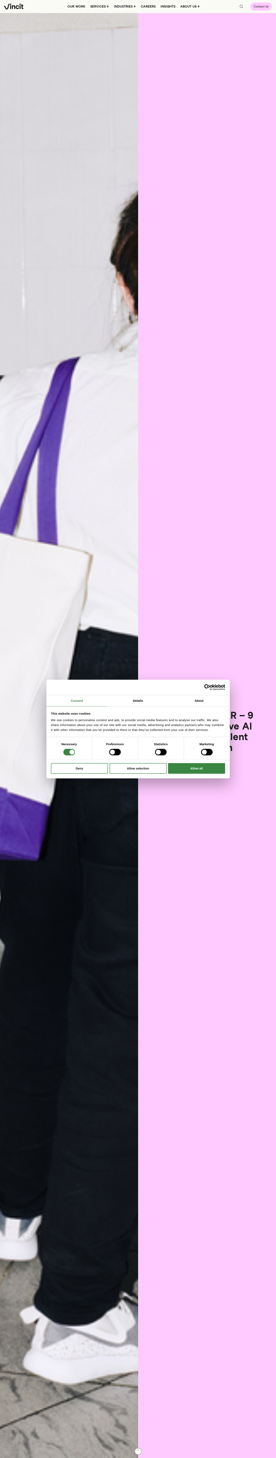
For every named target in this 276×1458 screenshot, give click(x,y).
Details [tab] (138, 700)
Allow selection (138, 768)
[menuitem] (76, 7)
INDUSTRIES (123, 6)
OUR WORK (76, 6)
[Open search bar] (241, 6)
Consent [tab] (77, 700)
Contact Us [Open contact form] (261, 6)
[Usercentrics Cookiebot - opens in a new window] (207, 687)
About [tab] (199, 700)
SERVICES (98, 6)
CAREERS (148, 6)
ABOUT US (188, 6)
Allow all (196, 768)
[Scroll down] (138, 1451)
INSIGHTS (168, 6)
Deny (79, 768)
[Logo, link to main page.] (13, 6)
